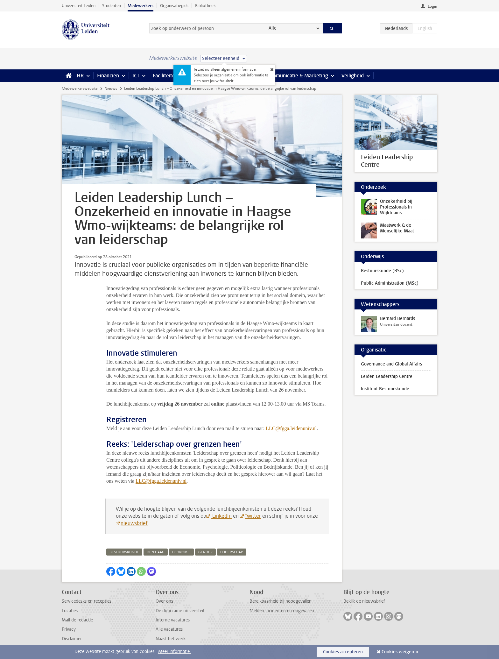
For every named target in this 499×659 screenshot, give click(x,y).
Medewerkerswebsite (79, 88)
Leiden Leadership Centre (386, 376)
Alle (273, 28)
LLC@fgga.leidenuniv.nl (291, 428)
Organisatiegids (174, 5)
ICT (135, 75)
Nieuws (110, 88)
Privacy (69, 629)
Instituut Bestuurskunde (385, 389)
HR (80, 75)
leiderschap (231, 552)
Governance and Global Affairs (391, 364)
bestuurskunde (124, 552)
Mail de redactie (77, 620)
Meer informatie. (174, 651)
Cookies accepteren (343, 652)
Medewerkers (140, 5)
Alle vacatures (169, 629)
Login (432, 6)
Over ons (164, 601)
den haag (156, 552)
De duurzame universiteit (180, 611)
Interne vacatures (173, 620)
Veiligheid (352, 75)
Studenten (111, 5)
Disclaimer (72, 639)
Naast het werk (171, 639)
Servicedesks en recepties (86, 601)
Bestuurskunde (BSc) (382, 271)
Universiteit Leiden (78, 5)
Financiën (108, 75)
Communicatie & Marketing (297, 75)
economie (181, 552)
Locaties (70, 611)
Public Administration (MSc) (389, 283)
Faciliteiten (165, 75)
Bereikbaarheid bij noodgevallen (281, 601)
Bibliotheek (205, 5)
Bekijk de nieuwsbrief (364, 601)
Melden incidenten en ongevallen (282, 611)
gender (205, 552)
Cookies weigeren (400, 652)
